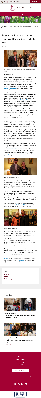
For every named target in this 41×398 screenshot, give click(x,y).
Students (6, 274)
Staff (5, 278)
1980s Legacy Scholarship (25, 100)
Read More (8, 320)
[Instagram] (25, 384)
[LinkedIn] (15, 384)
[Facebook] (22, 384)
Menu (19, 14)
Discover (6, 258)
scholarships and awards (10, 88)
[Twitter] (18, 384)
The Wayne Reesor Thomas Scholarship (14, 154)
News (2, 26)
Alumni (6, 276)
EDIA (3, 1)
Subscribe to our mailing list (20, 370)
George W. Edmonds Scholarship (20, 205)
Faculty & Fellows (9, 280)
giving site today (21, 260)
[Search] (30, 376)
